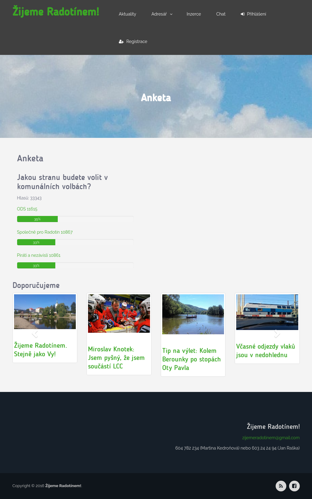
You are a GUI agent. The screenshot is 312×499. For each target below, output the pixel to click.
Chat (221, 14)
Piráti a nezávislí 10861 (39, 255)
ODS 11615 (27, 208)
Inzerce (194, 14)
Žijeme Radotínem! (56, 11)
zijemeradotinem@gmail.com (271, 437)
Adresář (159, 14)
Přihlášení (253, 14)
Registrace (133, 41)
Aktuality (127, 14)
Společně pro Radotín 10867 (45, 232)
